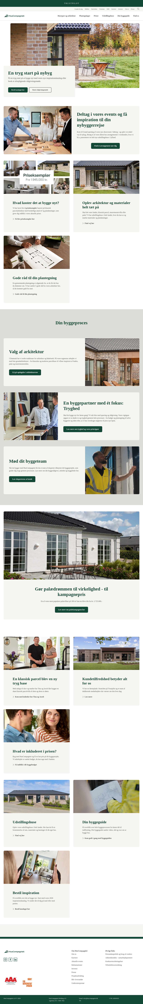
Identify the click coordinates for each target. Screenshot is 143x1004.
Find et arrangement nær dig (105, 146)
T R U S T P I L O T (71, 3)
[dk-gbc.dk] (27, 982)
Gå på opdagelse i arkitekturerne (25, 372)
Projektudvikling (78, 976)
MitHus (87, 9)
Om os (127, 9)
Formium (102, 9)
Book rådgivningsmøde (40, 90)
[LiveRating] (11, 982)
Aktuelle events (77, 961)
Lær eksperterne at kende (22, 479)
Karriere (113, 9)
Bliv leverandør (77, 979)
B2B (108, 9)
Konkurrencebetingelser (114, 961)
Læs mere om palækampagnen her (71, 610)
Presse (132, 9)
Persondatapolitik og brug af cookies (118, 954)
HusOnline (94, 9)
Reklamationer (77, 965)
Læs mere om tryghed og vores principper (83, 429)
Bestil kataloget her (17, 90)
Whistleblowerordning (113, 965)
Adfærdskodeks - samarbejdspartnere (118, 958)
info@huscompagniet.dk (90, 998)
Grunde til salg (79, 9)
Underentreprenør (78, 983)
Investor (120, 9)
